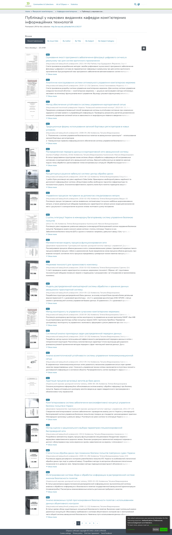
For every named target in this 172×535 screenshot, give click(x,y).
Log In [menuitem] (143, 4)
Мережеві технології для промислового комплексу (71, 264)
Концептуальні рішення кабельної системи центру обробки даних (79, 173)
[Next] (97, 523)
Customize (131, 529)
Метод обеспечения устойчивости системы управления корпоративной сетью (86, 104)
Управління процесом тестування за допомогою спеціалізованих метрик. (83, 195)
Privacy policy (77, 533)
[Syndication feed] (144, 48)
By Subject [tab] (89, 41)
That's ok (163, 529)
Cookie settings (65, 533)
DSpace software (72, 531)
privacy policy (154, 525)
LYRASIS (102, 531)
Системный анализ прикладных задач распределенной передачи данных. (84, 333)
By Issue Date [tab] (52, 41)
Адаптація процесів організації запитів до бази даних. (73, 380)
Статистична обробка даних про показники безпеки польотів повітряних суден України (90, 453)
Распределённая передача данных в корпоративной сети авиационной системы (87, 151)
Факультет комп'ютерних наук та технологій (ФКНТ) (44, 11)
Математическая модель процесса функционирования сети (76, 242)
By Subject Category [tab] (106, 41)
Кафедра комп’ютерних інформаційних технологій (68, 11)
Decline (155, 529)
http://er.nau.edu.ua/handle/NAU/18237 (66, 26)
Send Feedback (106, 533)
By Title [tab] (78, 41)
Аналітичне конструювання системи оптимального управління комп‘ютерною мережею (90, 82)
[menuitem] (62, 4)
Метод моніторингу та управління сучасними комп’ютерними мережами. (83, 311)
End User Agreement (91, 533)
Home (27, 11)
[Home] (28, 4)
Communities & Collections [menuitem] (43, 4)
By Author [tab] (67, 41)
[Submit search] (135, 4)
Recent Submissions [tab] (35, 41)
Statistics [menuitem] (74, 4)
